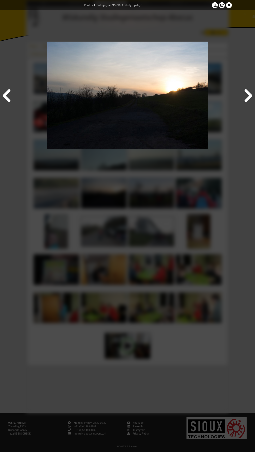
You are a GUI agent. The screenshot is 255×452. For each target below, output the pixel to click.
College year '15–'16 (108, 5)
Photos (88, 5)
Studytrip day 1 (133, 5)
